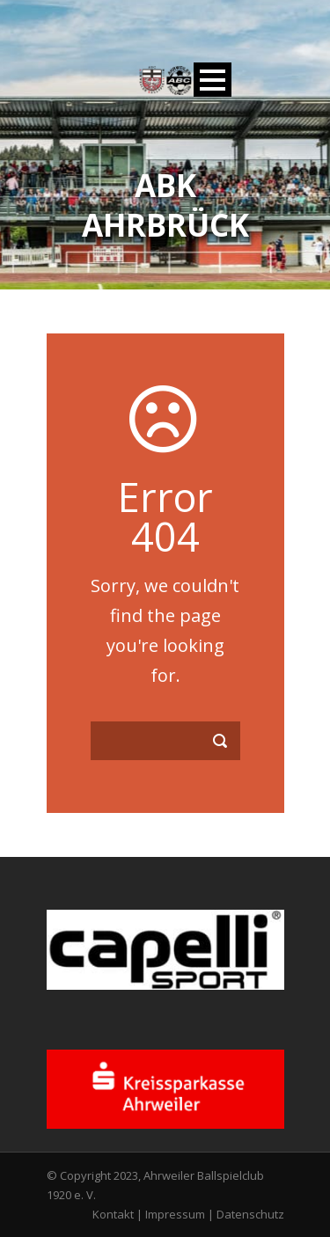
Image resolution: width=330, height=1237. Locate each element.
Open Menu (212, 79)
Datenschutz (250, 1214)
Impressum (175, 1214)
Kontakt (113, 1214)
